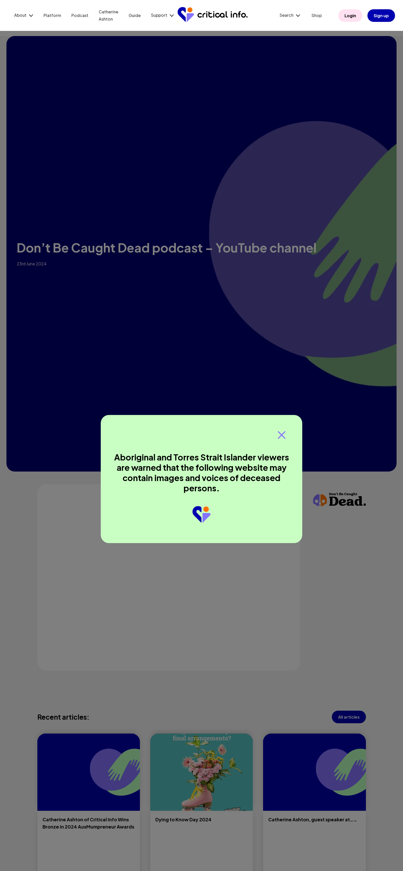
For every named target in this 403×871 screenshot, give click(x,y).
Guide (135, 15)
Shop (317, 15)
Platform (52, 15)
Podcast (79, 15)
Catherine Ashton (108, 15)
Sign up (381, 15)
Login (350, 15)
